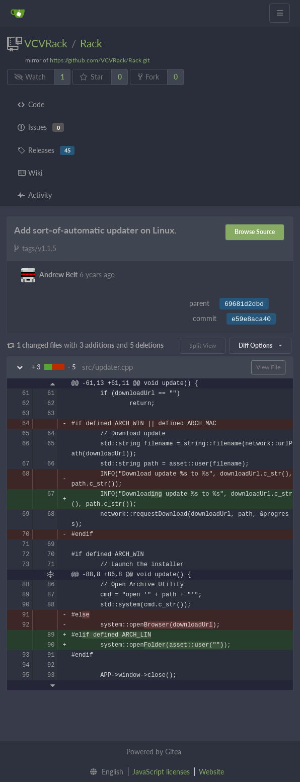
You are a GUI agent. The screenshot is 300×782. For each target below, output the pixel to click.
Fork (148, 76)
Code (31, 104)
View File (268, 367)
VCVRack (45, 43)
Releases (46, 150)
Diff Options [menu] (260, 345)
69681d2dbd (244, 304)
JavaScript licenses (161, 771)
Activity (35, 195)
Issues (41, 127)
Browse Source (255, 232)
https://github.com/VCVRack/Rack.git (99, 60)
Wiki (30, 173)
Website (211, 771)
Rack (91, 43)
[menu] (104, 772)
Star (92, 76)
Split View (202, 345)
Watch (30, 76)
